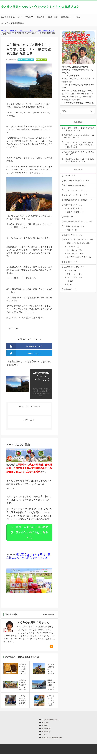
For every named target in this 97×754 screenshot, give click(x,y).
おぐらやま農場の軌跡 (72, 185)
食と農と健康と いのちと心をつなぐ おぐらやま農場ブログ (40, 6)
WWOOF (29, 17)
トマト (69, 270)
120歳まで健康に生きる (45, 31)
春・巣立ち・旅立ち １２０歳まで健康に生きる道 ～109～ (79, 129)
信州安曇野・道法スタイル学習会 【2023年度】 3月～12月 (79, 136)
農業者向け (66, 17)
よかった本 (71, 246)
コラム (77, 17)
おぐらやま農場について (11, 17)
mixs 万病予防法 (73, 208)
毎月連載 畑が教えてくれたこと (76, 221)
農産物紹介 (68, 289)
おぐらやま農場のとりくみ (74, 181)
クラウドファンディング (73, 190)
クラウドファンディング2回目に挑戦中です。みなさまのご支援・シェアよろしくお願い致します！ (79, 144)
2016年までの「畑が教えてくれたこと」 (79, 103)
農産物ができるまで (71, 267)
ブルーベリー (72, 274)
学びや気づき (72, 250)
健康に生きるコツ (70, 205)
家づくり (70, 230)
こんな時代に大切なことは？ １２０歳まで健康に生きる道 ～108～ (79, 160)
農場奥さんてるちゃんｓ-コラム (21, 31)
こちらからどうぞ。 (72, 76)
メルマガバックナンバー (73, 195)
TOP (4, 31)
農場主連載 (53, 17)
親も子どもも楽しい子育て (77, 257)
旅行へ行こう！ (41, 60)
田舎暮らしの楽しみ (71, 226)
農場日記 (40, 17)
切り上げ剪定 (72, 277)
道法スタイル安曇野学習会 (12, 23)
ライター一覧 (49, 613)
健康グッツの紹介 (73, 212)
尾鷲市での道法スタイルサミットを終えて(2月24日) (79, 153)
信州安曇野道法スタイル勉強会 (75, 200)
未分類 (66, 217)
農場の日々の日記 (70, 235)
